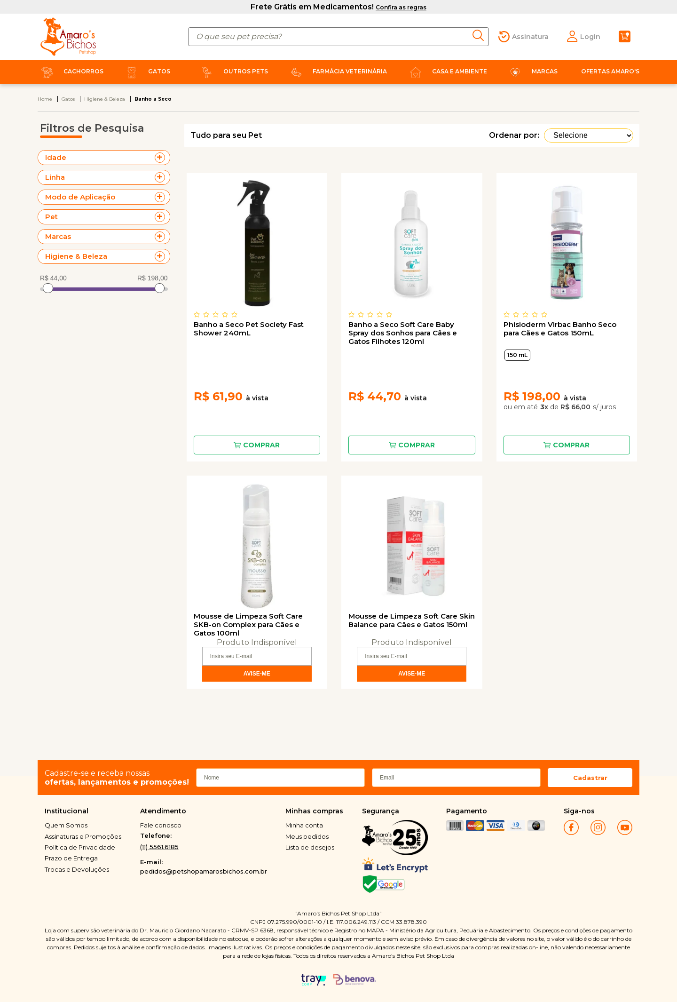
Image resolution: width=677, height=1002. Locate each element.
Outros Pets (232, 71)
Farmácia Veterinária (337, 71)
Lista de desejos (309, 847)
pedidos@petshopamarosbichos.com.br (203, 871)
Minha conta (304, 825)
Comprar (261, 445)
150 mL (517, 354)
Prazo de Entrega (71, 858)
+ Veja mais (162, 157)
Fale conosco (160, 825)
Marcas (532, 71)
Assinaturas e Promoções (83, 836)
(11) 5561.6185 (159, 847)
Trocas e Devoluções (77, 869)
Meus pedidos (307, 836)
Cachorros (70, 71)
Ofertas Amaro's (610, 71)
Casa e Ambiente (446, 71)
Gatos (146, 71)
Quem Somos (66, 825)
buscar (480, 35)
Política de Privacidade (80, 847)
